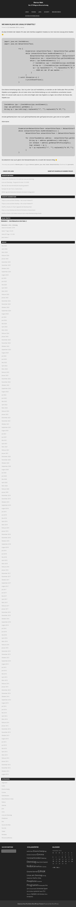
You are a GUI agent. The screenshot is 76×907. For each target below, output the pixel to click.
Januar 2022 (5, 414)
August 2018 (5, 547)
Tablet (3, 831)
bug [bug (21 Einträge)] (45, 851)
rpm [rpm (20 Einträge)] (28, 888)
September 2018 (6, 544)
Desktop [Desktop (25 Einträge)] (43, 858)
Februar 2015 (5, 683)
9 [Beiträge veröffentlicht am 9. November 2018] (65, 857)
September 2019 (6, 505)
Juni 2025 (4, 281)
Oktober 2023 (5, 346)
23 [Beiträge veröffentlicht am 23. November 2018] (65, 861)
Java (40, 12)
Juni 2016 (4, 631)
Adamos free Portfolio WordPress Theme (31, 904)
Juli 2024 (4, 317)
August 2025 (5, 275)
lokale (47, 164)
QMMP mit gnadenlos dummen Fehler (61, 171)
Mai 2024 (4, 323)
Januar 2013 (5, 761)
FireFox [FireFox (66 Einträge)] (38, 866)
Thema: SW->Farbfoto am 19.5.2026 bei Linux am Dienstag (18, 179)
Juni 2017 (4, 592)
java (41, 164)
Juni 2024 (4, 320)
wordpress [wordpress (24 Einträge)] (30, 896)
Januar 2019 (5, 531)
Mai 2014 (4, 712)
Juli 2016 (4, 628)
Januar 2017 (5, 609)
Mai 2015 (4, 674)
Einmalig (15, 225)
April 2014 (4, 716)
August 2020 (5, 469)
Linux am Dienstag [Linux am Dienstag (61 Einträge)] (34, 875)
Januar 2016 (5, 648)
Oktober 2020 (5, 463)
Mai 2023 (4, 362)
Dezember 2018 (6, 534)
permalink (71, 164)
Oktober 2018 (5, 541)
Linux (27, 12)
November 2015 (6, 654)
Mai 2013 (4, 748)
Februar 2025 (5, 294)
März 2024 (5, 330)
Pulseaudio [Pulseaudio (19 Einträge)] (42, 885)
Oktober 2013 (5, 735)
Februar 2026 (5, 255)
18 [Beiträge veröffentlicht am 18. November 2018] (72, 859)
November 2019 (6, 498)
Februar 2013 (5, 758)
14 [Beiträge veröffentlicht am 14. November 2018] (59, 859)
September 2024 (6, 310)
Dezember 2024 (6, 301)
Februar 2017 (5, 606)
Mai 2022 (4, 401)
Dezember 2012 (6, 764)
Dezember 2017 (6, 573)
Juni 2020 (4, 476)
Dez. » (58, 867)
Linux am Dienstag (7, 815)
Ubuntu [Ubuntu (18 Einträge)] (29, 894)
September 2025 (6, 271)
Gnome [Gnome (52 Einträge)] (29, 871)
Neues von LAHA (8, 171)
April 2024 (4, 327)
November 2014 (6, 693)
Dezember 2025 (6, 262)
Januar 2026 (5, 258)
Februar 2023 (5, 372)
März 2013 (5, 755)
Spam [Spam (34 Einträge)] (46, 888)
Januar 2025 (5, 297)
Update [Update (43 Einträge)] (34, 894)
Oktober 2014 (5, 696)
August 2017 (5, 586)
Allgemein (4, 782)
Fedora (33, 12)
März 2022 (5, 408)
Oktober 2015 (5, 657)
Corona (4, 792)
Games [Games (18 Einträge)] (44, 866)
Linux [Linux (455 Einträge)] (41, 871)
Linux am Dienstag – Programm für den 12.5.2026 (15, 182)
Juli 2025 (4, 278)
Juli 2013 (4, 742)
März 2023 (5, 369)
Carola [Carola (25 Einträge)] (28, 855)
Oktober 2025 (5, 268)
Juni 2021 (4, 437)
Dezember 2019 (6, 495)
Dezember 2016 (6, 612)
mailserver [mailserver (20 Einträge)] (30, 878)
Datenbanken (5, 795)
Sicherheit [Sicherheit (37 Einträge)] (40, 888)
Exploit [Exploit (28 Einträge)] (45, 862)
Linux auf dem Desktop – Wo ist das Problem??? (20, 200)
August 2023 (5, 353)
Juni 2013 (4, 745)
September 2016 (6, 622)
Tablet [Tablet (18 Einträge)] (41, 891)
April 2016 (4, 638)
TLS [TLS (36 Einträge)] (44, 891)
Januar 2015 (5, 687)
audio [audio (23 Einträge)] (28, 851)
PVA (3, 821)
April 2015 (4, 677)
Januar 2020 (5, 492)
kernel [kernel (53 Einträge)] (35, 871)
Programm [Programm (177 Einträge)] (32, 885)
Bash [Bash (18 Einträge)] (31, 851)
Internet (17, 164)
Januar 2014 (5, 726)
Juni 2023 (4, 359)
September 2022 (6, 388)
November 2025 (6, 265)
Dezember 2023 (6, 340)
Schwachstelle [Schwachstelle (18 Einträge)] (32, 888)
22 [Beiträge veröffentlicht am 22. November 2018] (62, 861)
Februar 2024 (5, 333)
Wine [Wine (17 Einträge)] (46, 894)
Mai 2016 (4, 635)
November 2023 (6, 343)
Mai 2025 (4, 284)
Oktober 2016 (5, 618)
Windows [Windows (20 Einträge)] (41, 894)
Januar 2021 (5, 453)
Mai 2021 (4, 440)
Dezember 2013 (6, 729)
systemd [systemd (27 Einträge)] (36, 891)
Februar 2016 (5, 644)
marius (22, 27)
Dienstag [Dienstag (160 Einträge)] (31, 861)
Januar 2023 (5, 375)
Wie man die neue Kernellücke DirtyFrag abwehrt (15, 185)
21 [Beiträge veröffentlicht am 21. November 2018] (59, 861)
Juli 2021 (4, 434)
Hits (10, 225)
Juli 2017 (4, 589)
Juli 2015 (4, 667)
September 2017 (6, 583)
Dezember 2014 (6, 690)
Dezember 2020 (6, 456)
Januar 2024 (5, 336)
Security (46, 12)
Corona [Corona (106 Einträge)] (40, 854)
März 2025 (5, 291)
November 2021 (6, 421)
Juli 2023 (4, 356)
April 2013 (4, 751)
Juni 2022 (4, 398)
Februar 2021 (5, 450)
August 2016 (5, 625)
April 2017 (4, 599)
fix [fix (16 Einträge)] (42, 866)
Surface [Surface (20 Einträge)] (31, 891)
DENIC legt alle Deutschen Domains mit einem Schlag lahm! (18, 192)
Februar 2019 (5, 528)
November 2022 (6, 382)
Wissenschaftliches (7, 838)
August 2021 (5, 430)
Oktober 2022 (5, 385)
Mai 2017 (4, 596)
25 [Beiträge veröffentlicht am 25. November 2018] (72, 861)
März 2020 (5, 486)
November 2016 (6, 615)
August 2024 (5, 314)
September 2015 (6, 661)
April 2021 (4, 443)
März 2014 (5, 719)
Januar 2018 (5, 570)
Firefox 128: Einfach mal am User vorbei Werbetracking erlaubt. (24, 213)
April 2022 (4, 404)
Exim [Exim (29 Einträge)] (41, 862)
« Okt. (54, 867)
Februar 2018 (5, 567)
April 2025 (4, 288)
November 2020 (6, 460)
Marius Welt (38, 2)
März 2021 (5, 447)
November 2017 (6, 576)
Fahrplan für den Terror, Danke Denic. (12, 189)
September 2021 (6, 427)
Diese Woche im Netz (7, 799)
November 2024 (6, 304)
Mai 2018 (4, 557)
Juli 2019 (4, 511)
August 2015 (5, 664)
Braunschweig (56, 12)
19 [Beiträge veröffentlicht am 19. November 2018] (53, 861)
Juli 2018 (4, 550)
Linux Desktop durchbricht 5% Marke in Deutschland (21, 210)
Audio (3, 786)
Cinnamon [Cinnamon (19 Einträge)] (33, 854)
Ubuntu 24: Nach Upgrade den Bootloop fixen (19, 207)
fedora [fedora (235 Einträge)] (31, 866)
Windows (4, 834)
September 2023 (6, 349)
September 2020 (6, 466)
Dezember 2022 (6, 378)
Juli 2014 (4, 706)
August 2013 (5, 738)
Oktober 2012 (5, 771)
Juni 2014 (4, 709)
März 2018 (5, 563)
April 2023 (4, 366)
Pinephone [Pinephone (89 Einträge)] (32, 881)
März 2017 (5, 602)
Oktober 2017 (5, 580)
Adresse (31, 164)
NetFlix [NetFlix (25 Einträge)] (35, 878)
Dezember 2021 (6, 417)
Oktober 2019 (5, 502)
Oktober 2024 (5, 307)
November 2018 (6, 537)
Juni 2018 (4, 554)
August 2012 (5, 774)
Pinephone (5, 818)
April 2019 (4, 521)
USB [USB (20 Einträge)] (38, 894)
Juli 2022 (4, 395)
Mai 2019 (4, 518)
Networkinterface (54, 164)
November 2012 (6, 768)
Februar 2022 (5, 411)
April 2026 (4, 249)
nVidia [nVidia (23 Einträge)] (39, 878)
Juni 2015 (4, 670)
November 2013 (6, 732)
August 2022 (5, 391)
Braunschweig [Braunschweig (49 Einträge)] (38, 851)
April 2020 (4, 482)
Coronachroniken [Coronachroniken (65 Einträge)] (34, 858)
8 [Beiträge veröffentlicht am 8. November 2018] (62, 857)
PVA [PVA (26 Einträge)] (46, 885)
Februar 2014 (5, 722)
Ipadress (37, 164)
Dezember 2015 (6, 651)
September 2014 (6, 700)
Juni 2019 (4, 515)
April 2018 (4, 560)
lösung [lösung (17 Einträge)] (44, 875)
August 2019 (5, 508)
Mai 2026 (4, 246)
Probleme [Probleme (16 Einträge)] (39, 881)
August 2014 (5, 703)
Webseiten (4, 225)
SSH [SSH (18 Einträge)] (28, 891)
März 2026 (5, 252)
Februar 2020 (5, 489)
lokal (44, 164)
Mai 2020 (4, 479)
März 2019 (5, 524)
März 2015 (5, 680)
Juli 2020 (4, 472)
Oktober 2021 (5, 424)
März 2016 (5, 641)
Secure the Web (6, 825)
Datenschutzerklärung (32, 16)
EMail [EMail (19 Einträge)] (37, 862)
